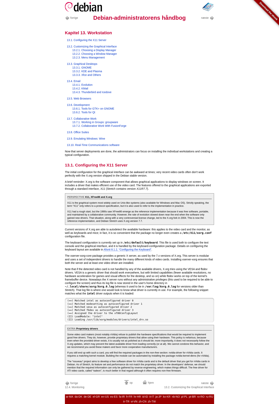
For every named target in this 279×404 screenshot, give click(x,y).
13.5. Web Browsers (79, 98)
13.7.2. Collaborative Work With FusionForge (99, 125)
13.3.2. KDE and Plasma (87, 71)
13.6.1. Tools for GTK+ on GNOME (93, 108)
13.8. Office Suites (78, 132)
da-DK (78, 396)
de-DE (87, 396)
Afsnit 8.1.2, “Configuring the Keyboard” (127, 249)
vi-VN (134, 401)
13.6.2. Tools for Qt (83, 112)
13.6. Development (78, 104)
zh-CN (142, 401)
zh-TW (152, 401)
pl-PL (184, 396)
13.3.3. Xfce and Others (86, 74)
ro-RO (201, 396)
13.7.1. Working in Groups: (95, 122)
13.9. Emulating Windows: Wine (86, 138)
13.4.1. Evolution (82, 84)
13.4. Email (73, 81)
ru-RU (209, 396)
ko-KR (166, 396)
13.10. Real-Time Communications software (93, 145)
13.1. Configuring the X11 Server (86, 40)
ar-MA (69, 396)
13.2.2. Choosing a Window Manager (94, 53)
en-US (105, 396)
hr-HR (137, 396)
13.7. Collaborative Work (81, 118)
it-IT (151, 396)
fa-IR (122, 396)
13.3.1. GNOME (82, 67)
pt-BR (192, 396)
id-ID (145, 396)
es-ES (114, 396)
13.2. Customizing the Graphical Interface (92, 46)
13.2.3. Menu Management (88, 57)
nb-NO (176, 396)
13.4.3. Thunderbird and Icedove (91, 92)
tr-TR (126, 401)
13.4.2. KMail (80, 88)
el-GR (96, 396)
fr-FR (129, 396)
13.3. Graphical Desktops (82, 63)
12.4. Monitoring (74, 385)
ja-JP (158, 396)
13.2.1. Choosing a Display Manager (94, 50)
